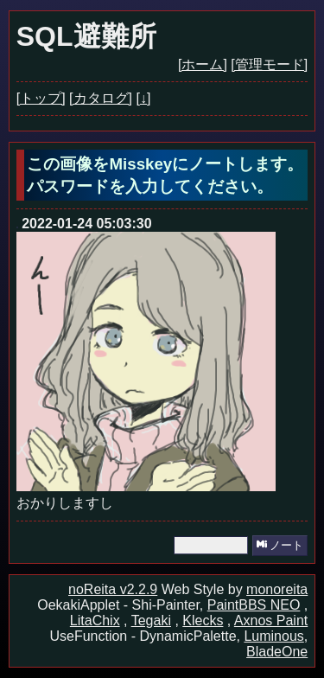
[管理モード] (269, 64)
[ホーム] (202, 64)
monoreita (277, 589)
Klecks (202, 620)
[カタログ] (100, 98)
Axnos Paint (271, 620)
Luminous (273, 636)
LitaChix (95, 620)
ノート (280, 545)
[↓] (143, 98)
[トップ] (41, 98)
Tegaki (151, 620)
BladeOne (277, 651)
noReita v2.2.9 (112, 589)
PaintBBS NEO (254, 605)
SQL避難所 (86, 36)
